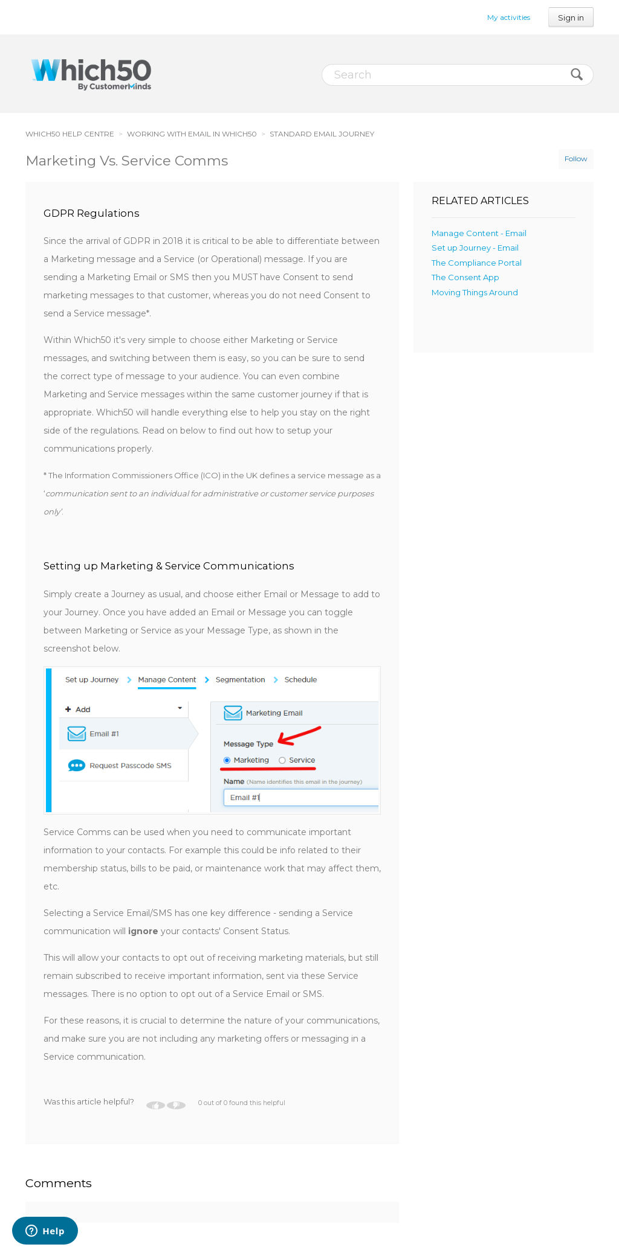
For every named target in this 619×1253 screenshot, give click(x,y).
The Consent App (465, 277)
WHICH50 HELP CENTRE (69, 133)
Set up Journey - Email (475, 247)
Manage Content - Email (479, 233)
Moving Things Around (475, 292)
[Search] (458, 75)
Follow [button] (576, 158)
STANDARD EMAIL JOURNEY (322, 133)
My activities (508, 17)
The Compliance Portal (477, 263)
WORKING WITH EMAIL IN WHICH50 (192, 133)
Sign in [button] (571, 17)
